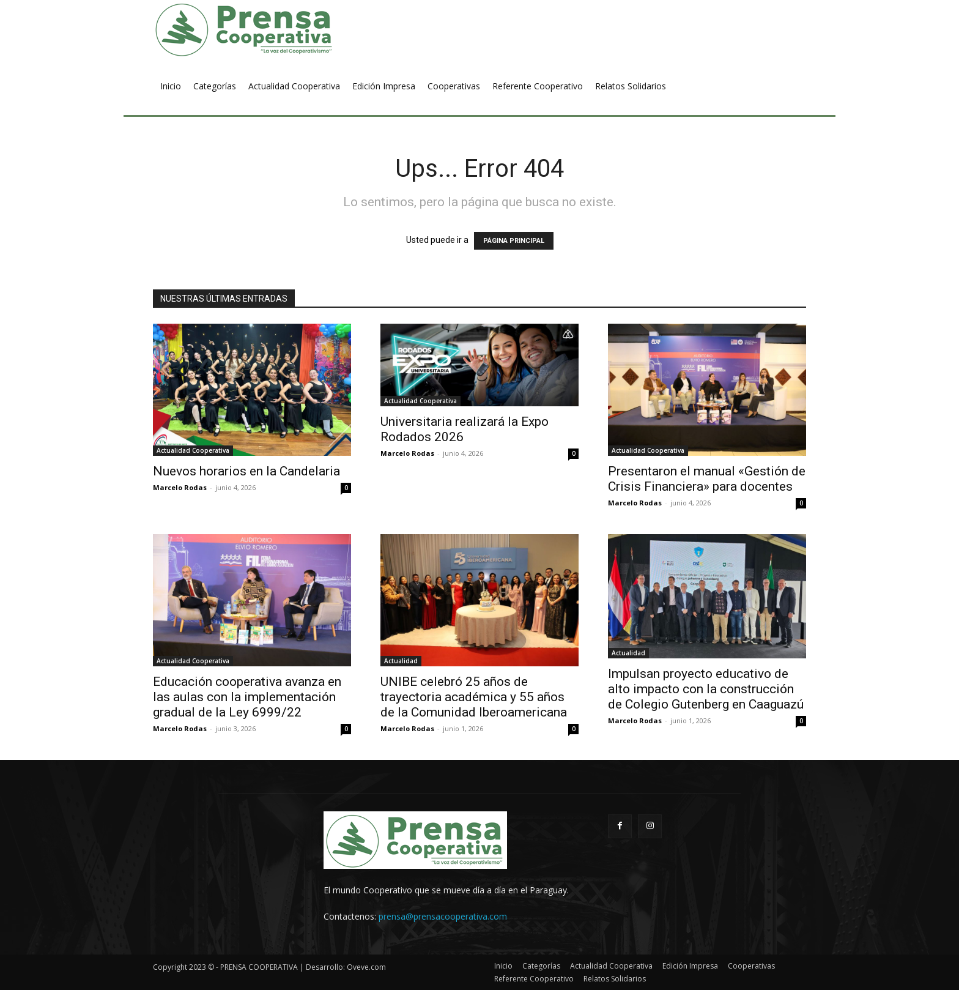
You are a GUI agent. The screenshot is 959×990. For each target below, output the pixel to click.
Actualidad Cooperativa (193, 450)
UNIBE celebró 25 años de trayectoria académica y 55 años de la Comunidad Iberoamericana (473, 697)
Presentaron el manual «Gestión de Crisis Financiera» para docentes (706, 479)
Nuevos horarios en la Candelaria (246, 471)
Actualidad (401, 661)
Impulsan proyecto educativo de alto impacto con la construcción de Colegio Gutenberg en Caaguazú (706, 689)
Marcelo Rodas (180, 487)
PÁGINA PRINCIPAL (513, 241)
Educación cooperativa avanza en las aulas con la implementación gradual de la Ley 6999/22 (247, 697)
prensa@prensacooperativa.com (443, 916)
